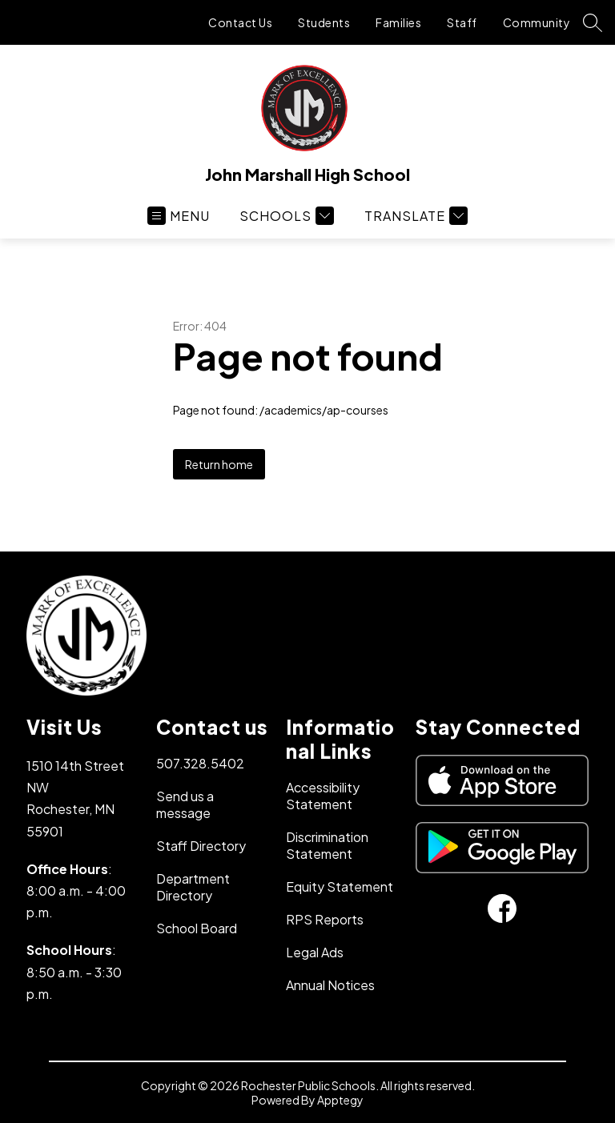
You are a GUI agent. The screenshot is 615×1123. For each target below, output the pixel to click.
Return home (219, 464)
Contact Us (240, 22)
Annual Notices (330, 985)
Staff (462, 22)
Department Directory (193, 887)
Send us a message (185, 804)
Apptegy (340, 1100)
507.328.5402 (200, 763)
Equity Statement (339, 886)
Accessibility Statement (323, 795)
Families (398, 22)
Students (324, 22)
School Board (196, 928)
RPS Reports (325, 919)
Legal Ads (315, 952)
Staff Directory (201, 845)
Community (537, 22)
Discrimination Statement (327, 845)
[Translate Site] (414, 216)
